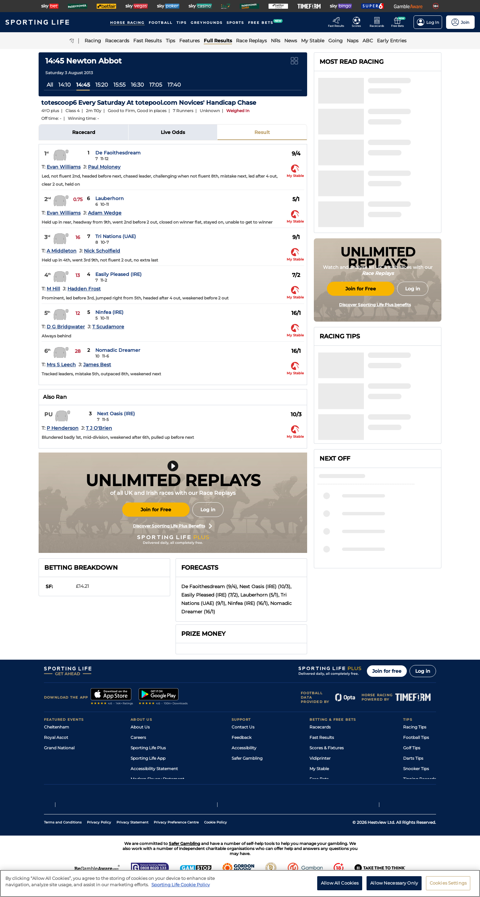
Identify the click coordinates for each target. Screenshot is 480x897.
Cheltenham (56, 726)
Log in (207, 510)
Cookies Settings (448, 888)
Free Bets (319, 779)
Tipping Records (419, 779)
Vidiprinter (320, 758)
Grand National (59, 747)
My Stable (319, 768)
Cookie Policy (215, 838)
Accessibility (244, 747)
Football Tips (416, 737)
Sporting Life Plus (148, 747)
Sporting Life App (148, 758)
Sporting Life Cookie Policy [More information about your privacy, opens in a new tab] (180, 889)
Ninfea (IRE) (109, 312)
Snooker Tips (416, 768)
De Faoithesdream (118, 153)
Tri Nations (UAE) (115, 236)
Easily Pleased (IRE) (118, 274)
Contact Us (243, 726)
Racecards (320, 726)
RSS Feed (140, 789)
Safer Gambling (247, 758)
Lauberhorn (109, 198)
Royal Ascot (56, 737)
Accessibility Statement (154, 768)
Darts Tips (413, 758)
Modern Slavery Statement (157, 779)
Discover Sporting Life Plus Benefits (172, 526)
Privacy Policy (99, 838)
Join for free (386, 671)
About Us (140, 726)
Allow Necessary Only (394, 888)
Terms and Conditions (63, 838)
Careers (138, 737)
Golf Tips (411, 747)
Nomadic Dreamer (117, 350)
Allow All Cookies (339, 888)
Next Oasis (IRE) (116, 414)
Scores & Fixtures (326, 747)
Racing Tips (414, 726)
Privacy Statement (132, 838)
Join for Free (156, 510)
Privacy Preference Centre (176, 838)
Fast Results (321, 737)
